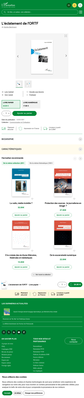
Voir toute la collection (43, 274)
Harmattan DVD (38, 349)
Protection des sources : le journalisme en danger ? (63, 204)
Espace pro (5, 360)
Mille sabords (37, 368)
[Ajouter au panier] (21, 215)
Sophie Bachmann (10, 27)
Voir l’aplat (7, 95)
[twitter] (9, 332)
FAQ (3, 346)
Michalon (36, 360)
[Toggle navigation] (80, 12)
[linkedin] (14, 332)
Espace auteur (6, 363)
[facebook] (24, 332)
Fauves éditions (38, 357)
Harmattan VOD (38, 352)
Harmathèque (37, 346)
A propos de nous (7, 343)
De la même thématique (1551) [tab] (41, 163)
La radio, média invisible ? (21, 203)
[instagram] (4, 332)
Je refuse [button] (17, 393)
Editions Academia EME (41, 354)
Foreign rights (6, 365)
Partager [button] (31, 95)
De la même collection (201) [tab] (13, 163)
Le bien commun (38, 363)
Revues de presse (7, 352)
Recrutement (6, 357)
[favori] (32, 199)
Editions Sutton (38, 365)
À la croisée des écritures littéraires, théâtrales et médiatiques (21, 256)
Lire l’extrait (8, 92)
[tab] (11, 104)
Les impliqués (37, 371)
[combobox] (35, 284)
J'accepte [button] (7, 393)
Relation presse (7, 354)
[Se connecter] (74, 5)
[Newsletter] (69, 5)
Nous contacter (73, 341)
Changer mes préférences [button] (34, 393)
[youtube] (19, 332)
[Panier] (80, 5)
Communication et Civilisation (20, 122)
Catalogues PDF (7, 349)
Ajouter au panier (24, 113)
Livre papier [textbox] (33, 284)
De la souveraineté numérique (63, 255)
